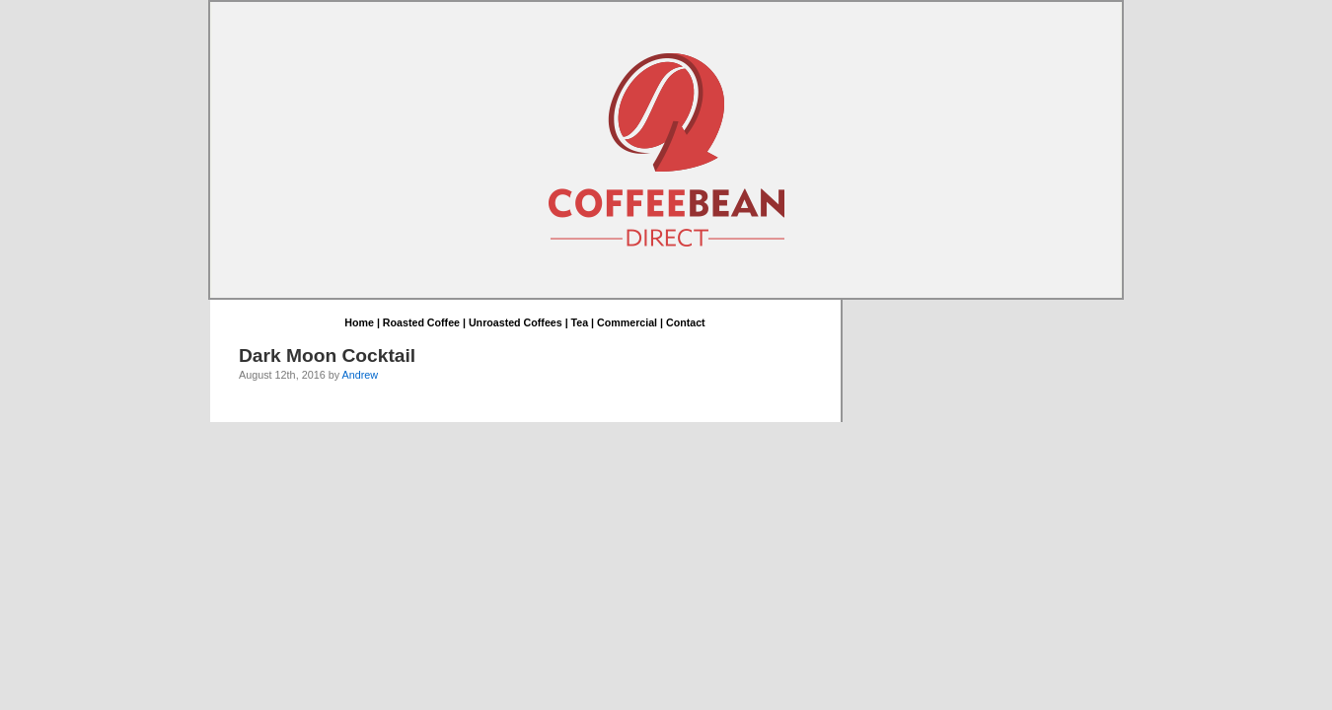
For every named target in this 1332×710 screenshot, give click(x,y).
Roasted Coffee (421, 323)
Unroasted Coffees (515, 323)
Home (359, 323)
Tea (580, 323)
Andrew (359, 376)
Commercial (627, 323)
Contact (685, 323)
